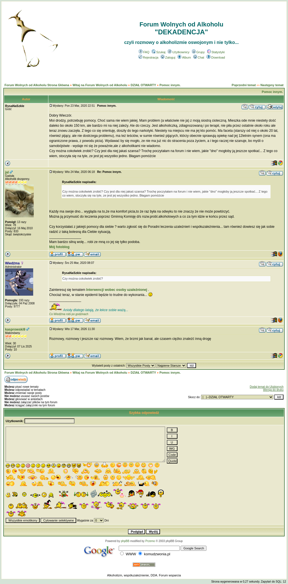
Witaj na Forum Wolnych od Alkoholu (100, 85)
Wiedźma (12, 263)
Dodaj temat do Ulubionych (267, 386)
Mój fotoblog (59, 247)
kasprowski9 (15, 329)
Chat (199, 57)
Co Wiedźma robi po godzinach (68, 314)
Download (216, 57)
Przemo (150, 541)
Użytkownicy (178, 52)
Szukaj (158, 52)
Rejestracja (148, 57)
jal (7, 172)
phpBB (125, 541)
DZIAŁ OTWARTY (143, 85)
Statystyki (216, 52)
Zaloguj (168, 57)
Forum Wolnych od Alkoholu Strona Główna (36, 85)
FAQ (144, 52)
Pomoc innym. (170, 85)
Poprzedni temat (244, 85)
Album (184, 57)
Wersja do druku (273, 389)
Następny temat (272, 85)
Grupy (198, 52)
